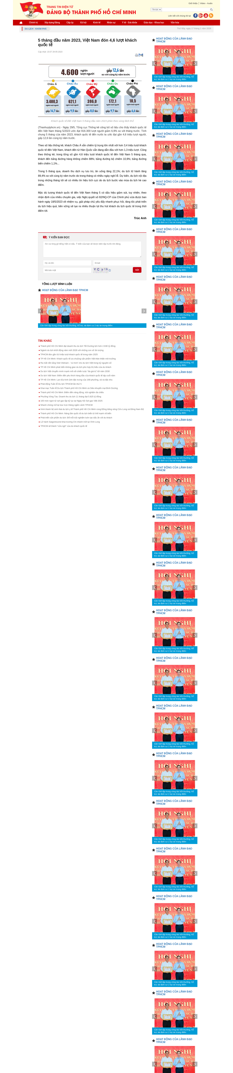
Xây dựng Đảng (52, 22)
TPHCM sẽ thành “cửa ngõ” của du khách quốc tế (63, 426)
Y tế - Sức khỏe (129, 22)
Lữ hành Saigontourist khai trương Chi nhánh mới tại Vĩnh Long (70, 422)
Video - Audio (206, 3)
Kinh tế (96, 22)
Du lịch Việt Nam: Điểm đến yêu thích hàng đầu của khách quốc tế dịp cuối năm (77, 375)
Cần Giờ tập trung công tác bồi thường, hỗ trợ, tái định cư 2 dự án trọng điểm (76, 325)
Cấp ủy (70, 22)
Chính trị (33, 22)
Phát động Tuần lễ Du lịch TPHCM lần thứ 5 (61, 384)
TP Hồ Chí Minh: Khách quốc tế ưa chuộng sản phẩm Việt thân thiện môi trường (78, 358)
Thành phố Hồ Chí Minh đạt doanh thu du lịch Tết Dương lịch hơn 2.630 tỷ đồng (77, 346)
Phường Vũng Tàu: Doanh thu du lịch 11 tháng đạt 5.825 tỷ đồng (70, 396)
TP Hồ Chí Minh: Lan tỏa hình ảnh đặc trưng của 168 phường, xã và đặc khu (76, 380)
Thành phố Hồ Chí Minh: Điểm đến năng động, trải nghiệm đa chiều (72, 392)
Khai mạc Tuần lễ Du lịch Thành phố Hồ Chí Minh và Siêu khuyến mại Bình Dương (79, 388)
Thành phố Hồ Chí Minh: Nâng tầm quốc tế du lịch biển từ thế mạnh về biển (75, 413)
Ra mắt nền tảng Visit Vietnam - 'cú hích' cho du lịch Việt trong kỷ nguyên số (75, 363)
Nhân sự (111, 22)
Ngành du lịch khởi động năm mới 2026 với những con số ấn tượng (72, 350)
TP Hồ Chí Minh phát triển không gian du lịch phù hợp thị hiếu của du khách (75, 367)
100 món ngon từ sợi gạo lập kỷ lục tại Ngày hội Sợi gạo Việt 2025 (71, 401)
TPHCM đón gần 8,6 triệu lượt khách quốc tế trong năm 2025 (69, 354)
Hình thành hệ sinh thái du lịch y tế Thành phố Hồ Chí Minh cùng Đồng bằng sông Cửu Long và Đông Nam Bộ (92, 409)
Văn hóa (175, 22)
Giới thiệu (193, 3)
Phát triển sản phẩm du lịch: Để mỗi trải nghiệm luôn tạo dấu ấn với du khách (76, 417)
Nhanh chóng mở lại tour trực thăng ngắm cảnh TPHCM (66, 405)
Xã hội (83, 22)
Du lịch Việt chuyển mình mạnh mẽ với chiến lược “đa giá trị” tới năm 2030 (75, 371)
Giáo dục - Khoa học (154, 22)
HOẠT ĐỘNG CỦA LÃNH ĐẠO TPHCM (65, 290)
